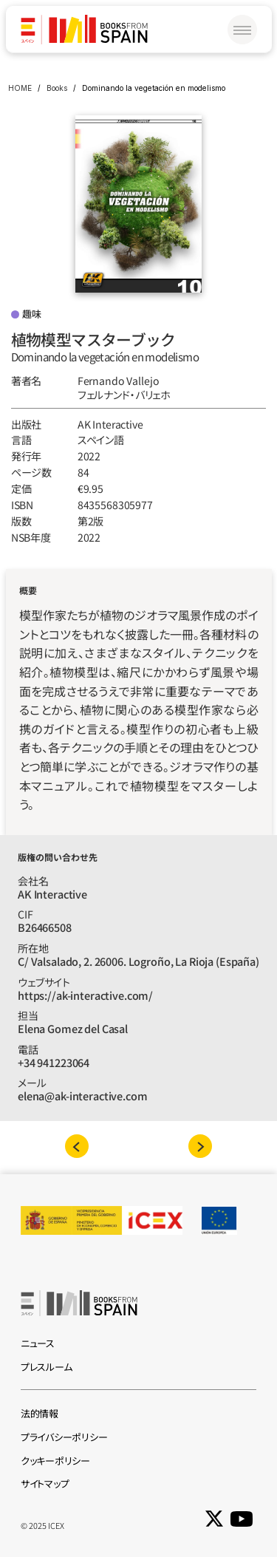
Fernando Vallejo (119, 380)
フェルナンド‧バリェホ (124, 394)
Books (57, 88)
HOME (20, 88)
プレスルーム (46, 1367)
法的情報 (39, 1413)
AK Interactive (110, 424)
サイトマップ (45, 1483)
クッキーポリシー (55, 1461)
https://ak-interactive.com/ (85, 995)
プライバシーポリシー (64, 1437)
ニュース (38, 1343)
